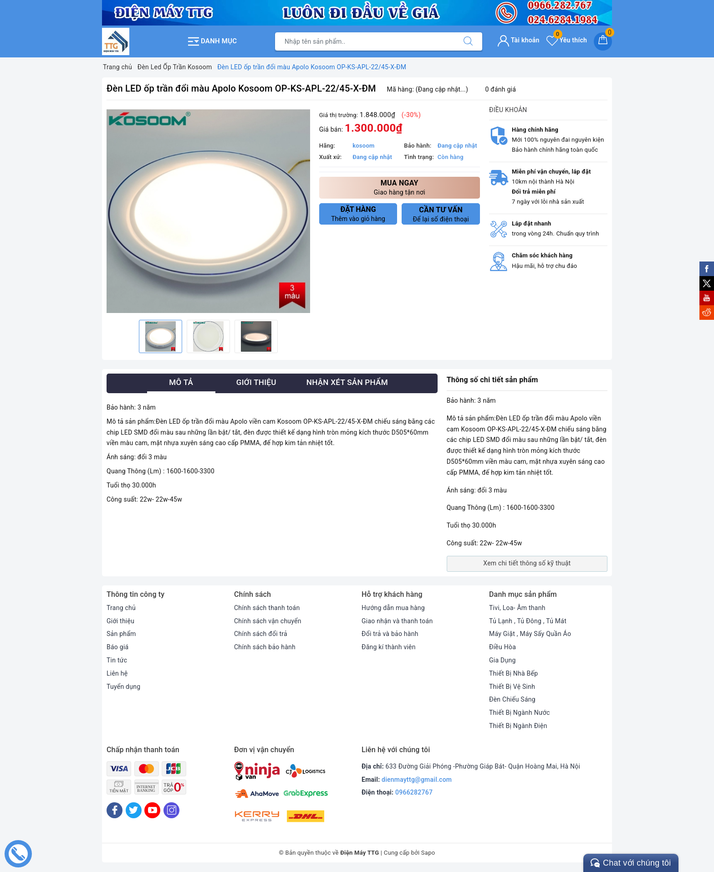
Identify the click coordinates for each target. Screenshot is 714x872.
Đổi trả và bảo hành (390, 633)
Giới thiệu (120, 621)
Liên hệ (117, 673)
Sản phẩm (121, 633)
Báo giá (117, 647)
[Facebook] (114, 810)
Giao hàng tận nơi (399, 187)
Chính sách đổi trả (260, 633)
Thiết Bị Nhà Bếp (513, 673)
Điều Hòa (502, 647)
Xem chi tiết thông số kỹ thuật (527, 563)
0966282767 (414, 792)
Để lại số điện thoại (440, 214)
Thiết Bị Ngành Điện (518, 725)
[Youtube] (152, 810)
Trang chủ (121, 607)
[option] (208, 211)
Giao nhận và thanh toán (397, 621)
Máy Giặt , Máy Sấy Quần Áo (530, 633)
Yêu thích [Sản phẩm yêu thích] (566, 40)
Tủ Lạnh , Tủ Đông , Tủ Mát (527, 621)
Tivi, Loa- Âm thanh (517, 607)
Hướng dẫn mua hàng (393, 607)
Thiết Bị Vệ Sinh (512, 686)
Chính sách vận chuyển (267, 621)
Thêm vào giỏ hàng (358, 213)
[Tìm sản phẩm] (364, 41)
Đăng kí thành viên (389, 647)
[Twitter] (134, 810)
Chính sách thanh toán (267, 607)
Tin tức (117, 660)
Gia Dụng (502, 660)
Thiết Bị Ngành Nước (519, 712)
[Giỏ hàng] (603, 41)
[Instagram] (171, 810)
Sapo (428, 852)
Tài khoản (518, 40)
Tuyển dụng (123, 686)
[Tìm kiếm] (468, 41)
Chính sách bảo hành (265, 647)
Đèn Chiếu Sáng (512, 699)
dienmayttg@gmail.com (417, 779)
